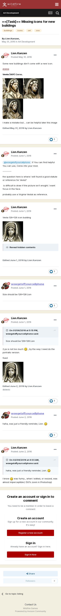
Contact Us (30, 604)
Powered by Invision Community (30, 611)
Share (30, 573)
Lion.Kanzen (12, 38)
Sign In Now (30, 554)
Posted (21, 57)
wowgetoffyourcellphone (19, 333)
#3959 (6, 69)
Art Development (26, 41)
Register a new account (30, 532)
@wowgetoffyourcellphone (17, 162)
